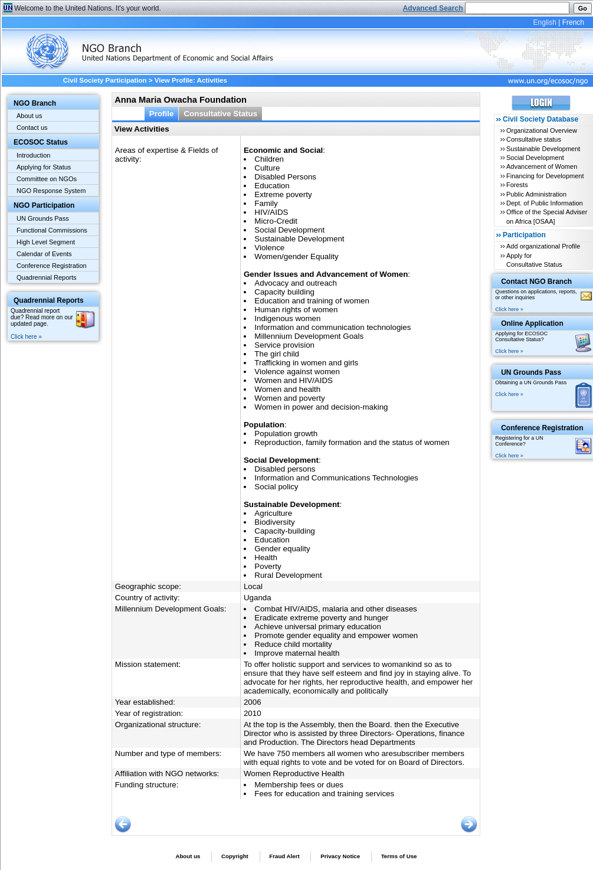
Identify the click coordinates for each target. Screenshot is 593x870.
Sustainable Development (543, 148)
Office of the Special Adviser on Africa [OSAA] (546, 216)
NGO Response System (51, 190)
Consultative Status (220, 113)
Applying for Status (44, 167)
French (573, 22)
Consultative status (533, 139)
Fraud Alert (284, 856)
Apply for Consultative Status (534, 260)
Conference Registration (52, 265)
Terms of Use (399, 856)
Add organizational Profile (543, 246)
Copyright (234, 856)
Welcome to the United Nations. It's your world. (87, 8)
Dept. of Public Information (544, 203)
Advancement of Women (541, 166)
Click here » (26, 336)
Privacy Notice (340, 856)
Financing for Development (545, 175)
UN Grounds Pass (43, 218)
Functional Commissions (52, 230)
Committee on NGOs (47, 178)
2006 (252, 702)
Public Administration (536, 194)
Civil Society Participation (105, 80)
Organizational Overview (541, 130)
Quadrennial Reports (47, 277)
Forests (517, 184)
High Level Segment (46, 242)
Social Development (535, 157)
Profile (161, 113)
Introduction (33, 155)
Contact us (32, 127)
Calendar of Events (44, 253)
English (544, 22)
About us (29, 115)
